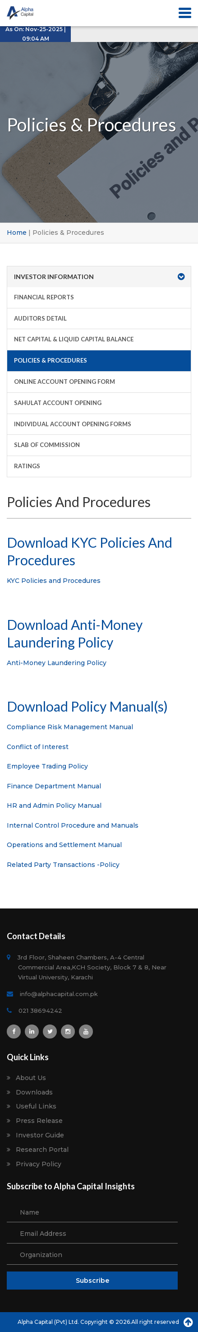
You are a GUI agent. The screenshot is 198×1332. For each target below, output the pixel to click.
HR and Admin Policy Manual (54, 805)
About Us (31, 1078)
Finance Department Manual (54, 786)
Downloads (34, 1092)
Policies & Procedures (50, 360)
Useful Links (36, 1106)
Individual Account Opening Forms (72, 424)
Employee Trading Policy (47, 766)
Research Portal (42, 1150)
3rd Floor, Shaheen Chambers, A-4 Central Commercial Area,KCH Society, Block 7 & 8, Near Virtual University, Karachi (92, 967)
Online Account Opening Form (64, 381)
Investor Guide (40, 1135)
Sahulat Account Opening (57, 402)
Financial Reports (44, 297)
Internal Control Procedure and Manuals (72, 825)
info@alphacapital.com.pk (58, 993)
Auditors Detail (40, 318)
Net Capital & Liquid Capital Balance (74, 339)
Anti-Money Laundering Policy (56, 663)
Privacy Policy (38, 1164)
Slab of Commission (47, 444)
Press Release (39, 1121)
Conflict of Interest (38, 747)
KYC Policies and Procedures (54, 581)
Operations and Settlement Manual (64, 845)
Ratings (27, 466)
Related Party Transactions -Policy (63, 865)
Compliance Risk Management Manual (70, 727)
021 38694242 (40, 1010)
